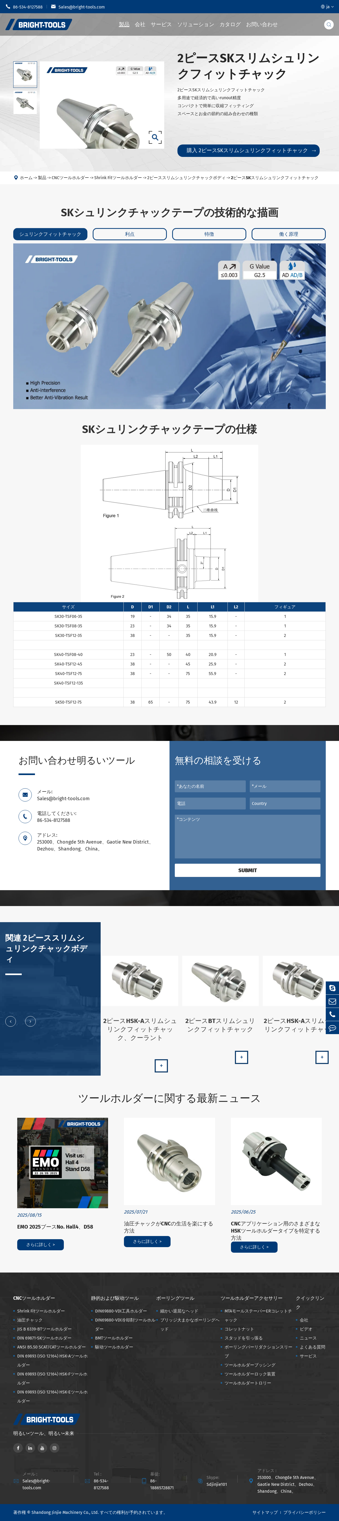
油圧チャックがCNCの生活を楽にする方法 (168, 1227)
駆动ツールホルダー (114, 1347)
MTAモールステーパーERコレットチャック (258, 1316)
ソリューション (195, 24)
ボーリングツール (175, 1298)
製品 (124, 24)
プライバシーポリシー (304, 1512)
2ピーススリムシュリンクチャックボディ (186, 177)
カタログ (230, 24)
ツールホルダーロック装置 (250, 1374)
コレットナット (239, 1329)
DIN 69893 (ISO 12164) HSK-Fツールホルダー (52, 1378)
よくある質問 (312, 1347)
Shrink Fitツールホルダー (118, 177)
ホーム (26, 177)
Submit (247, 870)
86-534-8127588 (24, 7)
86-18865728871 (162, 1484)
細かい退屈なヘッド (179, 1311)
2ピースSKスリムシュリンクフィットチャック (275, 177)
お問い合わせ (262, 24)
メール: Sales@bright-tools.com (63, 795)
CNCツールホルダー (70, 177)
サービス (161, 24)
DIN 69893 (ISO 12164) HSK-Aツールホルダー (52, 1360)
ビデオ (306, 1329)
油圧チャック (30, 1320)
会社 (140, 24)
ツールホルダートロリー (248, 1383)
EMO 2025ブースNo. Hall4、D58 (55, 1227)
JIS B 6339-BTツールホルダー (44, 1329)
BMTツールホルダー (114, 1338)
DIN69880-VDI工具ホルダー (121, 1311)
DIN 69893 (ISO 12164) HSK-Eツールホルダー (52, 1396)
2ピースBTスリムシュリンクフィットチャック (220, 1029)
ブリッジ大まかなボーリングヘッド (190, 1325)
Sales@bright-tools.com (78, 7)
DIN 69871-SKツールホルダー (44, 1338)
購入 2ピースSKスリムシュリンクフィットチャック (251, 150)
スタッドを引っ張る (244, 1338)
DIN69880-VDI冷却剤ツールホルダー (125, 1325)
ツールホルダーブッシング (250, 1365)
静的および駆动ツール (115, 1298)
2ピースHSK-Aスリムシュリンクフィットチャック (301, 1029)
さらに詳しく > (40, 1244)
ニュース (308, 1338)
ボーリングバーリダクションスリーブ (258, 1352)
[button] (10, 1025)
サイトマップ (265, 1512)
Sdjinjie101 (217, 1484)
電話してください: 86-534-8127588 (56, 817)
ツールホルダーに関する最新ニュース (169, 1098)
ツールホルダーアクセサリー (252, 1298)
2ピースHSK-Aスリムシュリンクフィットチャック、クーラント (140, 1033)
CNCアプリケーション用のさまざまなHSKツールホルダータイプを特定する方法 (275, 1230)
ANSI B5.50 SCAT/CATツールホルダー (51, 1347)
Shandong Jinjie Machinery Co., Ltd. (65, 1512)
